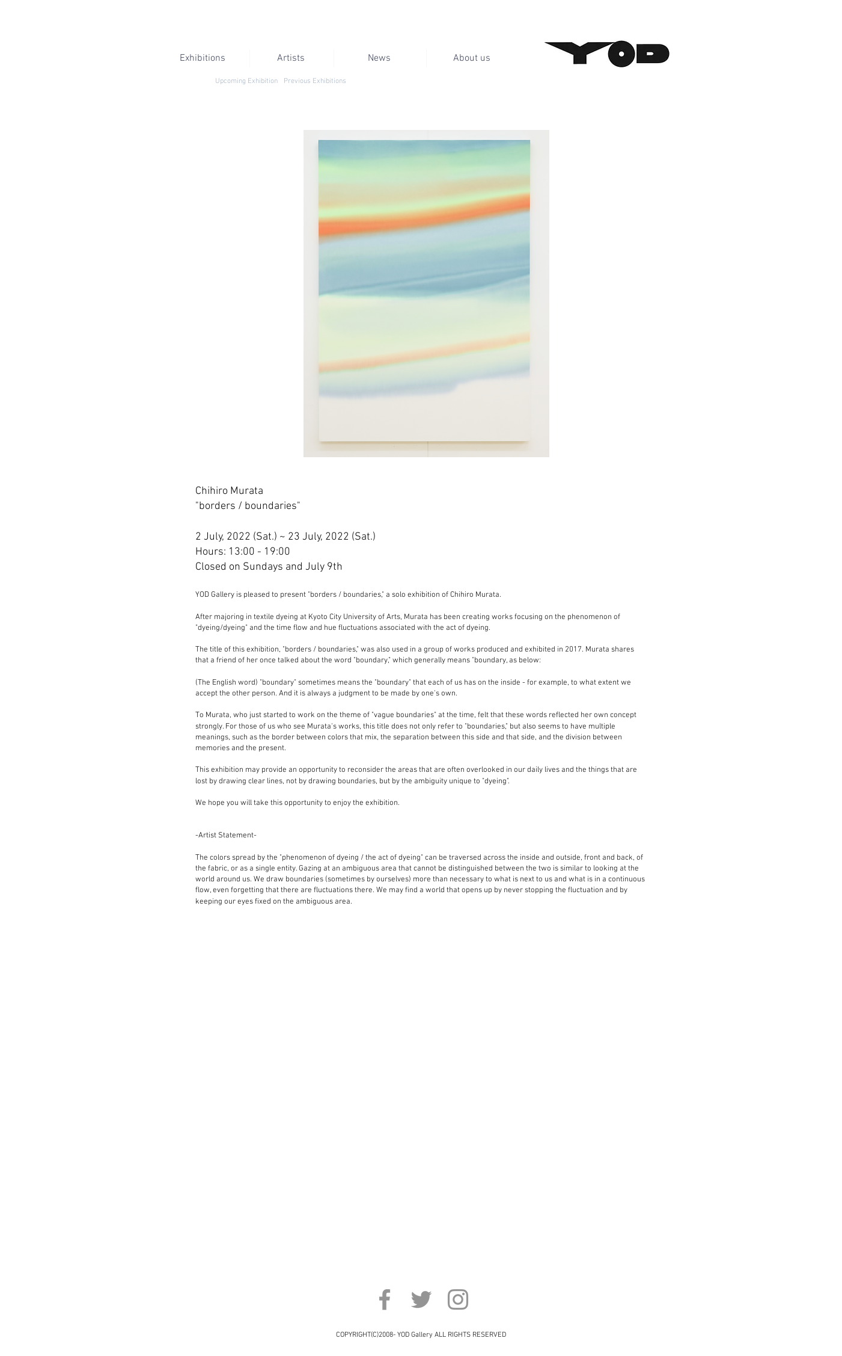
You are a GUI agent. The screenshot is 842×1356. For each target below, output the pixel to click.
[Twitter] (421, 1299)
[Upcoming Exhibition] (246, 81)
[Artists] (291, 58)
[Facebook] (384, 1299)
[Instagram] (458, 1299)
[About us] (472, 58)
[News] (379, 58)
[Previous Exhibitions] (315, 81)
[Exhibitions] (203, 58)
